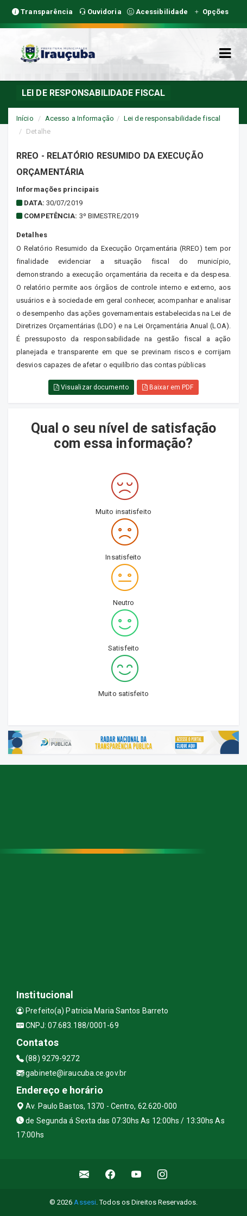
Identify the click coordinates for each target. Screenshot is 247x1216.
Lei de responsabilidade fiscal (172, 118)
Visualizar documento (91, 387)
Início (25, 118)
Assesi (85, 1202)
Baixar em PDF (168, 387)
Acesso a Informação (79, 118)
